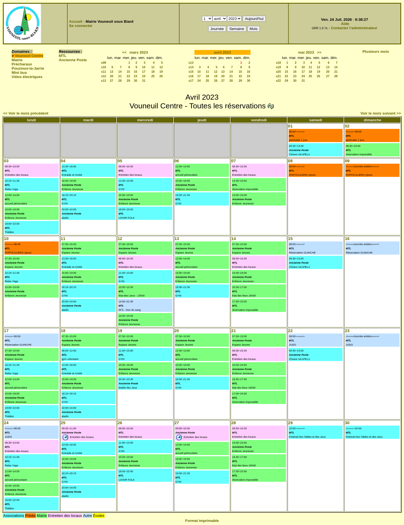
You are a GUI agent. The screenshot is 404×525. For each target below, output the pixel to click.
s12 (103, 76)
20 (111, 76)
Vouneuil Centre (29, 56)
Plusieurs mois (375, 51)
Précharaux (22, 64)
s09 (103, 62)
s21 (278, 76)
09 (347, 161)
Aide (345, 24)
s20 (278, 71)
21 (120, 76)
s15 (191, 71)
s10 (103, 67)
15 (128, 71)
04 (63, 161)
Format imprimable (202, 521)
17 (143, 71)
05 (120, 161)
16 (135, 71)
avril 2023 (222, 52)
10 (143, 67)
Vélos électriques (27, 77)
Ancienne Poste (73, 60)
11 (153, 67)
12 (161, 67)
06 (177, 161)
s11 (103, 71)
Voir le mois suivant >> (381, 113)
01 (290, 126)
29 (128, 80)
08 (290, 161)
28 (120, 80)
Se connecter (81, 26)
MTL (62, 56)
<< (124, 52)
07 (233, 161)
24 (143, 76)
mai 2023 (306, 52)
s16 (191, 76)
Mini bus (19, 72)
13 (111, 71)
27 (111, 80)
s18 (278, 62)
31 (143, 80)
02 (347, 126)
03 (6, 161)
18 (153, 71)
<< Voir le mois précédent (25, 113)
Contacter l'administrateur (354, 28)
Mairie (17, 60)
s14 (191, 67)
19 (161, 71)
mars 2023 (139, 52)
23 (135, 76)
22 (128, 76)
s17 (191, 80)
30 (135, 80)
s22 (278, 80)
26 (161, 76)
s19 (278, 67)
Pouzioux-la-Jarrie (28, 68)
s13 (103, 80)
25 (153, 76)
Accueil (75, 21)
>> (319, 52)
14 (120, 71)
